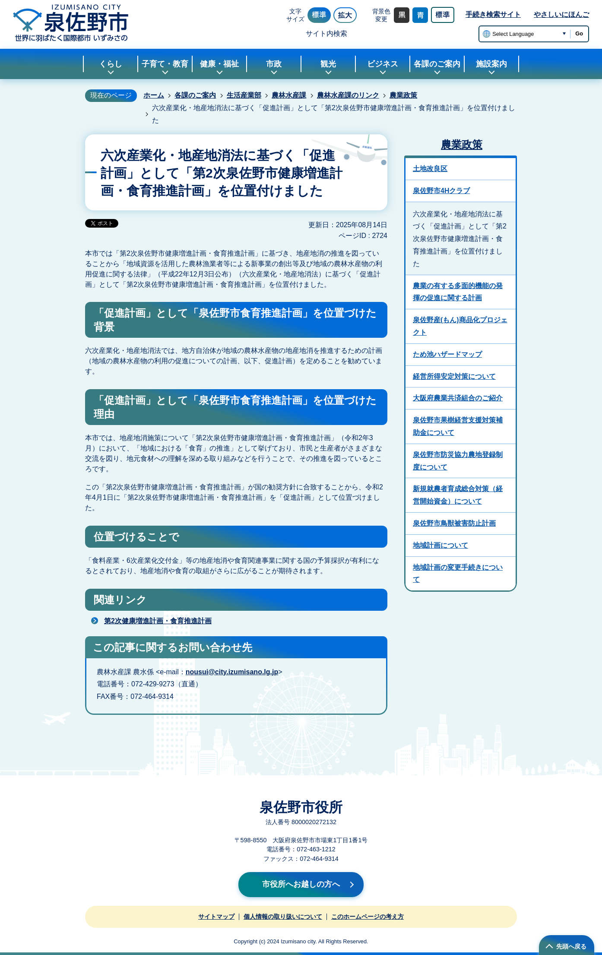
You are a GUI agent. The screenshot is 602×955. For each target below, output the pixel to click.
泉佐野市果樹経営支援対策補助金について (458, 426)
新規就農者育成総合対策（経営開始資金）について (458, 495)
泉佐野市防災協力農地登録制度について (458, 461)
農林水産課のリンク (348, 95)
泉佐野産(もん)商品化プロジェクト (460, 326)
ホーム (153, 95)
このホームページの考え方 (367, 916)
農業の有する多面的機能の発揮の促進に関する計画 (458, 292)
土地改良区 (430, 168)
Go (579, 33)
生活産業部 (244, 95)
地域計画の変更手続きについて (458, 574)
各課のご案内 (195, 95)
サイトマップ (216, 916)
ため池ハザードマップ (447, 354)
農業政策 (403, 95)
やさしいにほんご (561, 14)
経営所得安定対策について (454, 376)
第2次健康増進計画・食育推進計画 (158, 621)
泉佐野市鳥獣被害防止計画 (454, 523)
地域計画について (440, 545)
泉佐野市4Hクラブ (441, 190)
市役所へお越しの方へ (301, 884)
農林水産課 (289, 95)
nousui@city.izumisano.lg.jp (232, 672)
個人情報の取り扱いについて (283, 916)
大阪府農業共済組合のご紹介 (458, 398)
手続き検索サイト (493, 14)
